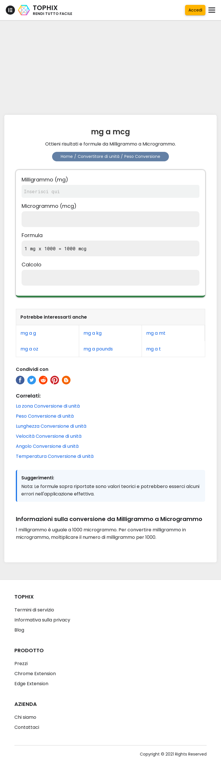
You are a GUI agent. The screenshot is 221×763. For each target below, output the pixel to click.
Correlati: (28, 395)
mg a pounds (98, 349)
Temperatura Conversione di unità (55, 456)
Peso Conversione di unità (45, 416)
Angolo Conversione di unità (47, 446)
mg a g (28, 333)
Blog (19, 630)
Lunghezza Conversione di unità (51, 426)
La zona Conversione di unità (48, 406)
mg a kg (92, 333)
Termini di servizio (34, 610)
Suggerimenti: (37, 478)
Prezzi (21, 663)
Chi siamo (25, 717)
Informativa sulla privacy (42, 620)
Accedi (195, 10)
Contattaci (26, 727)
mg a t (153, 349)
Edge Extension (31, 683)
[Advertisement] (110, 66)
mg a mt (155, 333)
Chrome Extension (35, 673)
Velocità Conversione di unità (48, 436)
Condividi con (32, 369)
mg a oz (29, 349)
